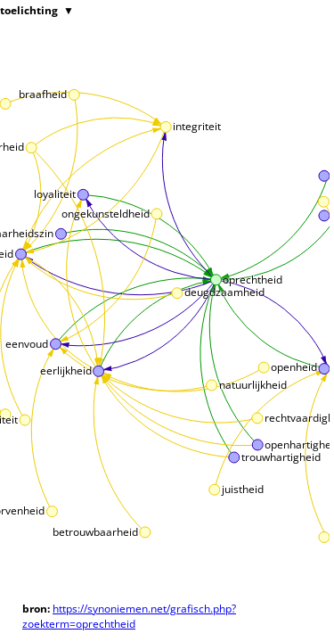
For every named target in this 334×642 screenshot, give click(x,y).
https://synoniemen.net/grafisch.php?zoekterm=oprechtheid (129, 616)
